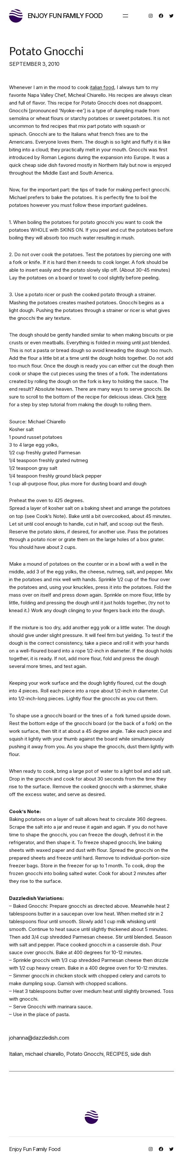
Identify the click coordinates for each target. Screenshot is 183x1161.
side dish (141, 1054)
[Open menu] (125, 16)
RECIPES (117, 1054)
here (161, 397)
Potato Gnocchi (46, 51)
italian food (102, 87)
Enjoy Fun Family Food (65, 16)
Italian (16, 1054)
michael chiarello (44, 1054)
